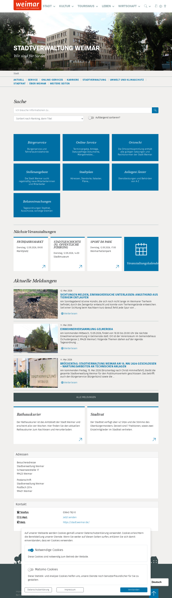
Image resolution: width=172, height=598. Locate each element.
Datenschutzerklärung (38, 590)
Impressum (70, 590)
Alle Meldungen (86, 397)
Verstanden (133, 590)
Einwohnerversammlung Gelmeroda (86, 329)
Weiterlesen (70, 313)
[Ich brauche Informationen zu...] (83, 110)
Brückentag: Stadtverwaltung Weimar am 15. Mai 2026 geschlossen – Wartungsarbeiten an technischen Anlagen (108, 365)
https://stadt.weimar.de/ (76, 522)
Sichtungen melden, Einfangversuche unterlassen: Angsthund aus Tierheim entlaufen (109, 296)
